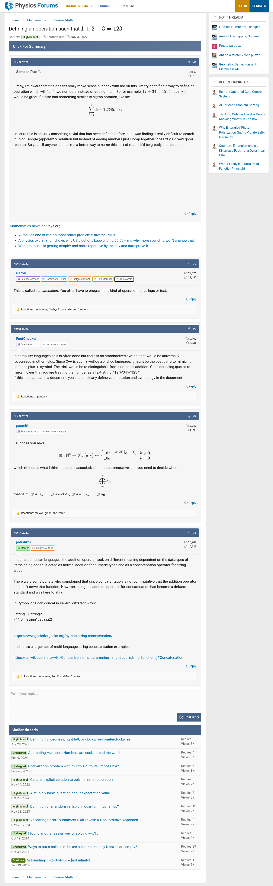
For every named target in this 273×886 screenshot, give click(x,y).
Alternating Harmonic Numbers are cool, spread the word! (77, 765)
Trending (131, 6)
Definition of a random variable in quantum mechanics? (77, 819)
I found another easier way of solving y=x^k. (66, 846)
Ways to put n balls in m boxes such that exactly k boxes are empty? (85, 859)
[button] (95, 6)
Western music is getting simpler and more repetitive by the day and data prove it (86, 258)
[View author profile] (83, 291)
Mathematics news (28, 233)
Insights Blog (80, 6)
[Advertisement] (105, 185)
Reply (189, 221)
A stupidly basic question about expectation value (73, 805)
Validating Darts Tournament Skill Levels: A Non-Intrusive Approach (87, 832)
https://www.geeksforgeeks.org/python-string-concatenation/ (66, 648)
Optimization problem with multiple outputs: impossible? (76, 778)
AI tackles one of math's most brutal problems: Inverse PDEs (70, 242)
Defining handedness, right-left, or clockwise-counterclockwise (83, 751)
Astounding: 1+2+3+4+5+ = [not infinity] (61, 872)
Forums (107, 6)
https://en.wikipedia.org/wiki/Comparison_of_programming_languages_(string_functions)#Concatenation (101, 670)
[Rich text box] (105, 712)
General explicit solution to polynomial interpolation (74, 792)
